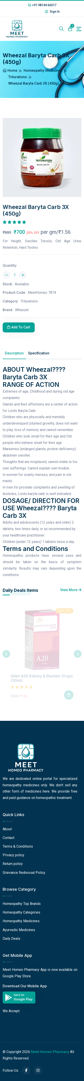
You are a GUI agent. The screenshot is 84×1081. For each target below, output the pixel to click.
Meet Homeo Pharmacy (50, 1052)
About (7, 829)
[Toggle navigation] (78, 29)
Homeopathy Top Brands (22, 904)
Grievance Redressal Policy (24, 872)
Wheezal (22, 310)
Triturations (17, 77)
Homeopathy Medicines (43, 70)
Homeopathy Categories (21, 912)
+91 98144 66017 (42, 5)
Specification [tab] (38, 353)
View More (70, 590)
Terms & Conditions (18, 846)
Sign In (52, 11)
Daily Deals (11, 938)
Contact (8, 838)
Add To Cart (18, 327)
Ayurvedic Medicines (19, 930)
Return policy (13, 864)
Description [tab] (14, 353)
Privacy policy (13, 855)
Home (10, 70)
